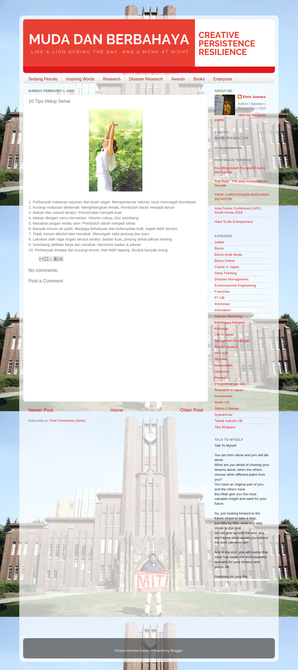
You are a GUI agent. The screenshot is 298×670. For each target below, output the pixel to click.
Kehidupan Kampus (230, 322)
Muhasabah (224, 365)
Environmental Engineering (235, 285)
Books (199, 79)
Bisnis (219, 248)
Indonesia (222, 304)
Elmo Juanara (254, 97)
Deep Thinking (226, 273)
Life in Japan (224, 334)
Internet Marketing (229, 316)
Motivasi (221, 359)
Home (116, 410)
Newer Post (40, 410)
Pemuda (221, 378)
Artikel (219, 242)
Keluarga (221, 329)
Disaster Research (146, 79)
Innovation (222, 310)
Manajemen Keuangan (232, 341)
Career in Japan (227, 267)
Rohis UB (222, 402)
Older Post (191, 410)
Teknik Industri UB (229, 421)
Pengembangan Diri (230, 384)
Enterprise (222, 79)
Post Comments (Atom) (68, 421)
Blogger (176, 651)
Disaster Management (231, 279)
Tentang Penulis (43, 79)
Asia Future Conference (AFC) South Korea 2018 (238, 210)
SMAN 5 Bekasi (227, 408)
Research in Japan (229, 390)
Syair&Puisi (223, 415)
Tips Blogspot (225, 427)
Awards (178, 79)
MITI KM (221, 353)
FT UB (220, 298)
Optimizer (222, 371)
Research (111, 79)
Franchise (222, 291)
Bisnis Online (225, 261)
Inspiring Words (80, 79)
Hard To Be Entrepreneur (234, 222)
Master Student (226, 347)
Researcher (223, 396)
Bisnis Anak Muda (228, 254)
